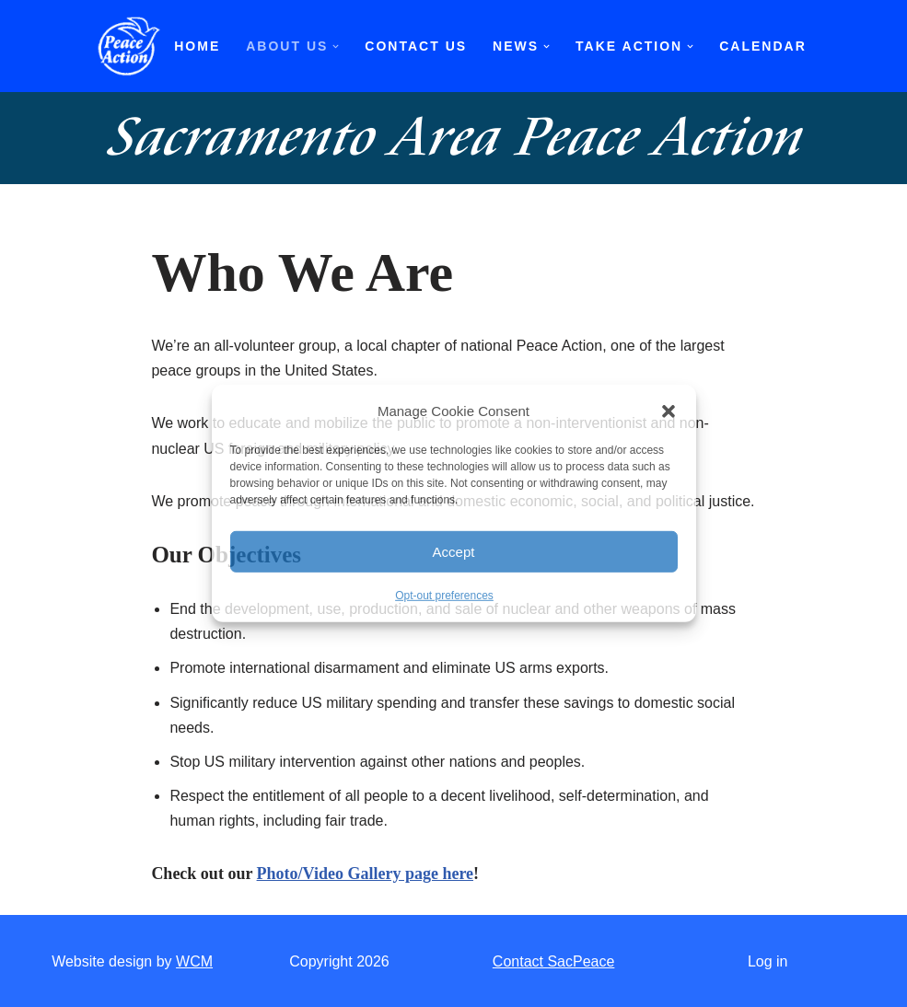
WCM (194, 961)
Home (197, 46)
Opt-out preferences (444, 595)
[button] (668, 410)
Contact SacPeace (554, 961)
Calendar (763, 46)
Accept (454, 552)
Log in (768, 961)
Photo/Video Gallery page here (365, 873)
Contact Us (416, 46)
